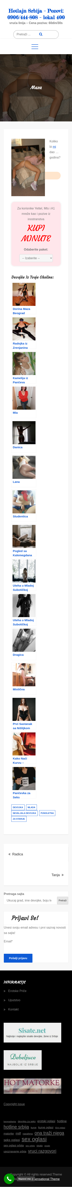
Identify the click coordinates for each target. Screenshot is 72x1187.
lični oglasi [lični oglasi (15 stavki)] (60, 1127)
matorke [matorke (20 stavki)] (9, 1133)
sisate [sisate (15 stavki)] (47, 1146)
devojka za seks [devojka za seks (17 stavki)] (27, 1121)
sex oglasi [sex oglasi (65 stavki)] (34, 1139)
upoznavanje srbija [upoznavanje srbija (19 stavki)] (15, 1151)
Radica (17, 854)
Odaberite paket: (36, 249)
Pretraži (62, 900)
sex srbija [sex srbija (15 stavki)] (30, 1146)
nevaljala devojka (24, 813)
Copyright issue (14, 1104)
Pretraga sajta (14, 894)
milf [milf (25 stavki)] (18, 1133)
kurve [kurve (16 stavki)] (33, 1127)
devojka (18, 807)
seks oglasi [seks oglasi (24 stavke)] (12, 1140)
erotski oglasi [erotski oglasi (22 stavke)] (46, 1121)
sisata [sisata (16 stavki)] (39, 1145)
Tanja (55, 875)
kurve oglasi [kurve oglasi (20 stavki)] (45, 1127)
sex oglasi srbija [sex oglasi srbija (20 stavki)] (14, 1145)
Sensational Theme (46, 1179)
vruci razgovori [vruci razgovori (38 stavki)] (42, 1151)
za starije (19, 819)
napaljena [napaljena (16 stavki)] (28, 1133)
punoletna (47, 813)
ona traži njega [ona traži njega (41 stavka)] (49, 1133)
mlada (31, 807)
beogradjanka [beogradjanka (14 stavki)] (10, 1121)
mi (54, 146)
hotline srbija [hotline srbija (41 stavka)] (16, 1126)
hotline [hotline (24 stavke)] (62, 1121)
